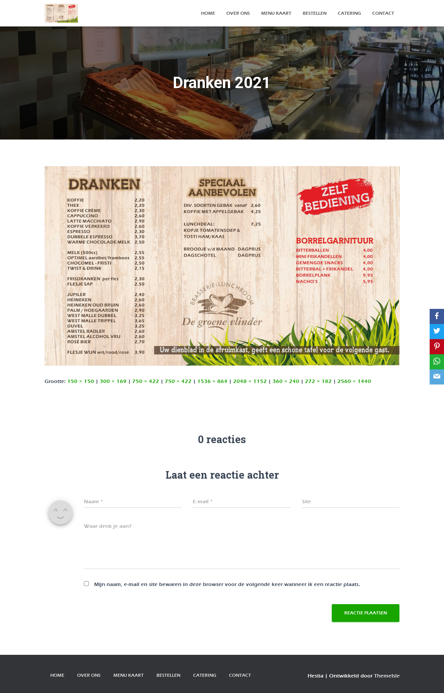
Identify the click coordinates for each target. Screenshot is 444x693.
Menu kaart (276, 13)
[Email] (437, 376)
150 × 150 (80, 381)
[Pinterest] (437, 346)
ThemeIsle (387, 676)
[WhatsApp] (437, 361)
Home (208, 13)
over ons (238, 13)
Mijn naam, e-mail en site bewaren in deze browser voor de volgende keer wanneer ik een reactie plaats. (227, 584)
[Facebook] (437, 316)
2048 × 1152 (250, 381)
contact (383, 13)
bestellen (314, 13)
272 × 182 (318, 381)
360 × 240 (285, 381)
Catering (349, 13)
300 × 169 (113, 381)
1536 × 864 (212, 381)
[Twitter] (437, 331)
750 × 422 (145, 381)
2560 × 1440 (354, 381)
